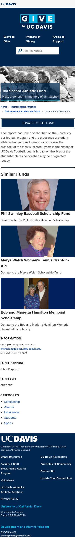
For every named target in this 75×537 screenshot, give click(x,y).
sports (8, 423)
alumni (9, 407)
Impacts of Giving (33, 39)
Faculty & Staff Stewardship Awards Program (13, 468)
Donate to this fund (37, 123)
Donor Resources (11, 457)
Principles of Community (55, 464)
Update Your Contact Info (56, 478)
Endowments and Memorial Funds (22, 111)
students (10, 417)
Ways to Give (9, 39)
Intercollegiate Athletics (23, 106)
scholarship (12, 401)
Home (4, 106)
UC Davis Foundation (53, 457)
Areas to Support (58, 39)
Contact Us (47, 471)
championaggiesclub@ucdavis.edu (20, 349)
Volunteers (7, 480)
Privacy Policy (9, 499)
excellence (11, 412)
